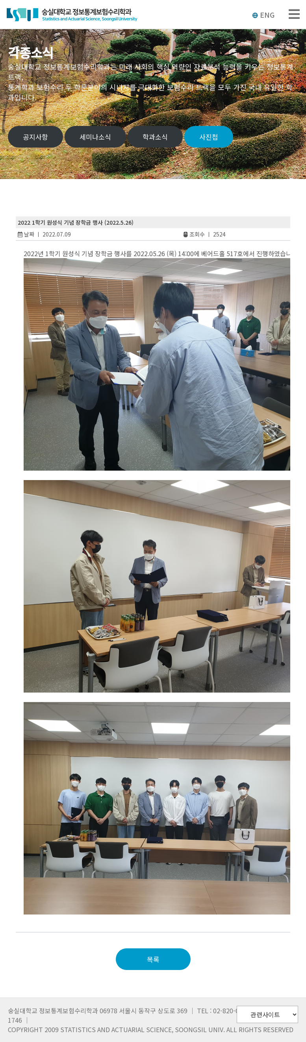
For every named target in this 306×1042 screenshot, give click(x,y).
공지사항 (35, 137)
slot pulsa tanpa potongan (68, 919)
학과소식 (155, 137)
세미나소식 (95, 137)
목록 (153, 959)
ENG (263, 14)
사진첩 (208, 137)
